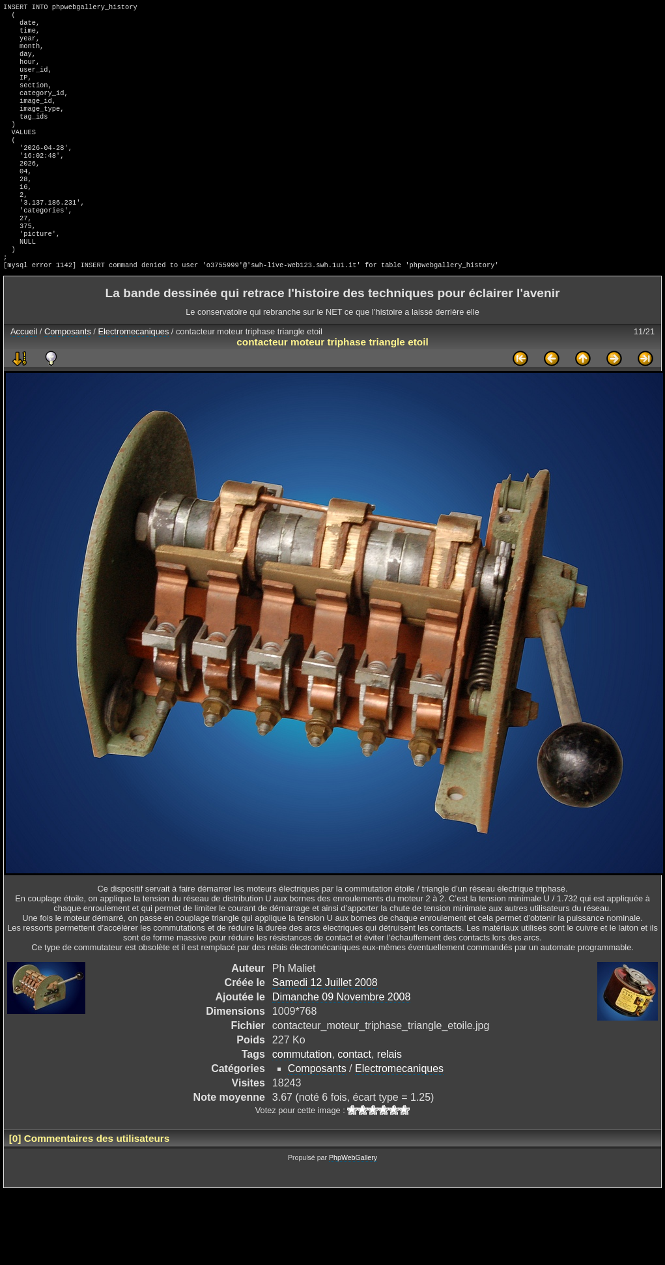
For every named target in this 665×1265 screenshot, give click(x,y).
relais (389, 1098)
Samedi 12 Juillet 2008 (325, 1026)
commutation (302, 1098)
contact (354, 1098)
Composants (67, 376)
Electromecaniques (133, 376)
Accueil (23, 376)
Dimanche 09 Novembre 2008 (341, 1041)
